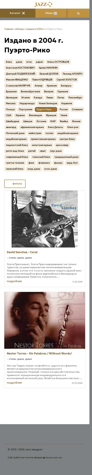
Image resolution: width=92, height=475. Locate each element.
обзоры (19, 29)
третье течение (15, 162)
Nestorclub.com (54, 457)
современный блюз (17, 157)
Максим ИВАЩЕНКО (17, 79)
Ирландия (11, 97)
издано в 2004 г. (35, 29)
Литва (60, 97)
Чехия (63, 115)
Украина (20, 115)
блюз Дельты (55, 127)
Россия (64, 109)
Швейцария (12, 121)
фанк (31, 162)
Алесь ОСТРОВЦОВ (58, 61)
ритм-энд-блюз (15, 150)
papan (39, 61)
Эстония (41, 121)
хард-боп (72, 162)
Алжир (38, 85)
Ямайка (64, 121)
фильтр (15, 183)
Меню (51, 13)
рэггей (31, 150)
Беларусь (66, 85)
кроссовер (62, 145)
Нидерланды (27, 103)
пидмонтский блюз (17, 145)
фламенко (44, 162)
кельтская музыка (42, 145)
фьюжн (58, 162)
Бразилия (11, 91)
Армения (52, 85)
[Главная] (44, 4)
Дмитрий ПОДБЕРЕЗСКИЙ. (20, 73)
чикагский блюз (14, 168)
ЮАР (53, 121)
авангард (11, 127)
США (8, 115)
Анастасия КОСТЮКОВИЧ (20, 67)
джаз (19, 61)
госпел (49, 133)
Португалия (25, 109)
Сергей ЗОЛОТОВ (67, 79)
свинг (43, 150)
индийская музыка (16, 139)
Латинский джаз (15, 133)
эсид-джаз (34, 168)
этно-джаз (50, 168)
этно (29, 61)
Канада (38, 97)
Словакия (77, 109)
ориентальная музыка (43, 139)
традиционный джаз (66, 157)
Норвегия (66, 103)
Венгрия (48, 91)
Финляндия (35, 115)
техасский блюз (41, 157)
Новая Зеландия (48, 103)
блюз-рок (72, 127)
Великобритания (30, 91)
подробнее (14, 281)
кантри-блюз (67, 139)
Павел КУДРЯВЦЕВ (42, 79)
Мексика (10, 103)
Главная (8, 29)
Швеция (27, 121)
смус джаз (56, 150)
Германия (63, 91)
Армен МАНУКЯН (48, 67)
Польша (10, 109)
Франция (51, 115)
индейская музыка (68, 133)
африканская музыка (32, 127)
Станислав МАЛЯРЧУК (18, 85)
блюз (9, 61)
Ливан (49, 97)
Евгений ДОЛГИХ (49, 73)
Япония (76, 121)
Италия (26, 97)
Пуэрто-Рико (43, 109)
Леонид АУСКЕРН (72, 73)
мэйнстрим (35, 133)
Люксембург (75, 97)
